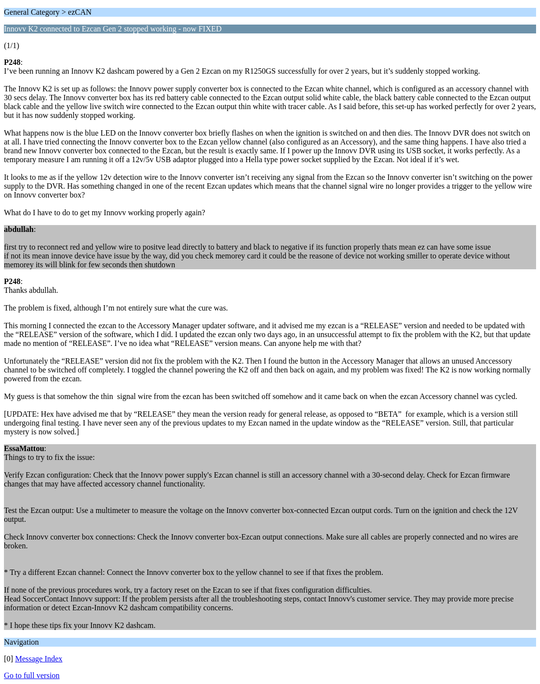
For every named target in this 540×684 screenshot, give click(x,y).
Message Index (38, 659)
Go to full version (31, 675)
